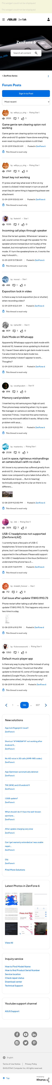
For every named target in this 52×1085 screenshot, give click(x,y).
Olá (6, 859)
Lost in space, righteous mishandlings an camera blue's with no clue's (25, 460)
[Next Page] (45, 705)
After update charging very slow (19, 829)
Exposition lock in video (17, 291)
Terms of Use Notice (11, 1064)
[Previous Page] (6, 705)
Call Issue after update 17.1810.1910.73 (25, 598)
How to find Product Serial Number (22, 970)
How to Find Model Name (18, 966)
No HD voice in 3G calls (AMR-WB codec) (23, 758)
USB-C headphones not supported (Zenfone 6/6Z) (24, 535)
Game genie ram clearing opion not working (24, 126)
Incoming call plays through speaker (24, 230)
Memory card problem (16, 398)
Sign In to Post (26, 93)
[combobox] (26, 53)
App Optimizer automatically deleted (21, 772)
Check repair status (14, 978)
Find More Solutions (15, 869)
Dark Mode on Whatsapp (17, 337)
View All (9, 942)
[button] (11, 899)
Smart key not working (16, 177)
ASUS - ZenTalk (16, 19)
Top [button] (7, 1078)
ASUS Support (12, 1011)
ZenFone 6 (40, 146)
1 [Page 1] (12, 705)
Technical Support (14, 985)
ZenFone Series (10, 76)
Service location (13, 974)
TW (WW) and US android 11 (17, 785)
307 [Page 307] (38, 705)
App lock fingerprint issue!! (16, 728)
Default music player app (17, 659)
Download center (13, 981)
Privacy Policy (31, 1064)
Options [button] (48, 76)
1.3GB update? (11, 798)
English (10, 1057)
